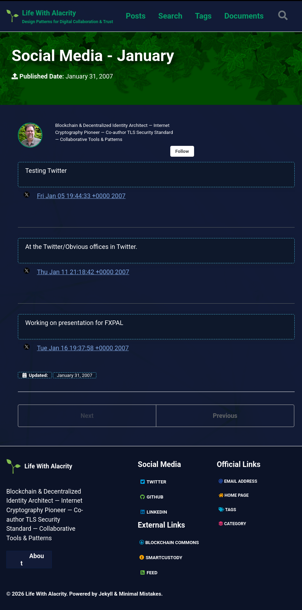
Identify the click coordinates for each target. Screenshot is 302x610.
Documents (243, 16)
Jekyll (106, 593)
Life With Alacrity (46, 466)
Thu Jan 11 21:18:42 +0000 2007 (83, 272)
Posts (135, 16)
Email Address (238, 482)
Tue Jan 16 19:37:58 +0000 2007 (83, 348)
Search (170, 16)
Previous (225, 416)
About (32, 559)
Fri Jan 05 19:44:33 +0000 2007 (81, 196)
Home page (234, 496)
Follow (184, 152)
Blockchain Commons (169, 542)
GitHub (151, 497)
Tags (202, 16)
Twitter (152, 483)
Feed (148, 572)
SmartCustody (161, 557)
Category (233, 524)
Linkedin (153, 512)
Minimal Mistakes (140, 593)
